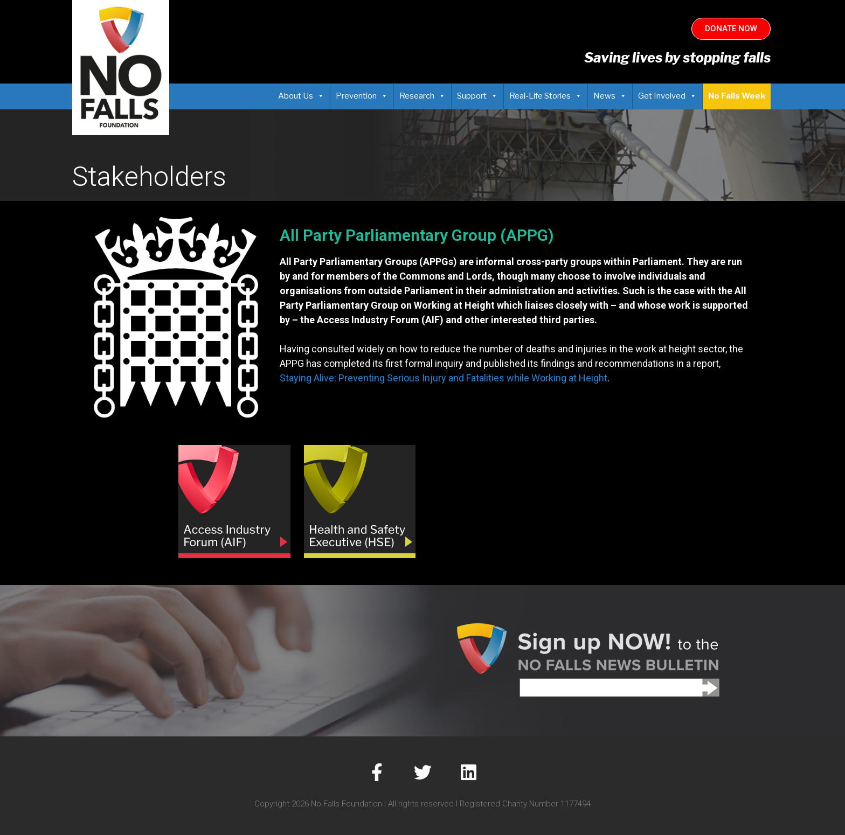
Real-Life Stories (545, 96)
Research (422, 96)
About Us (301, 96)
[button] (731, 29)
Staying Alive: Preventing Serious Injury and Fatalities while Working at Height (443, 378)
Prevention (362, 96)
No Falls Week (736, 96)
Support (477, 96)
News (610, 96)
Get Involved (667, 96)
